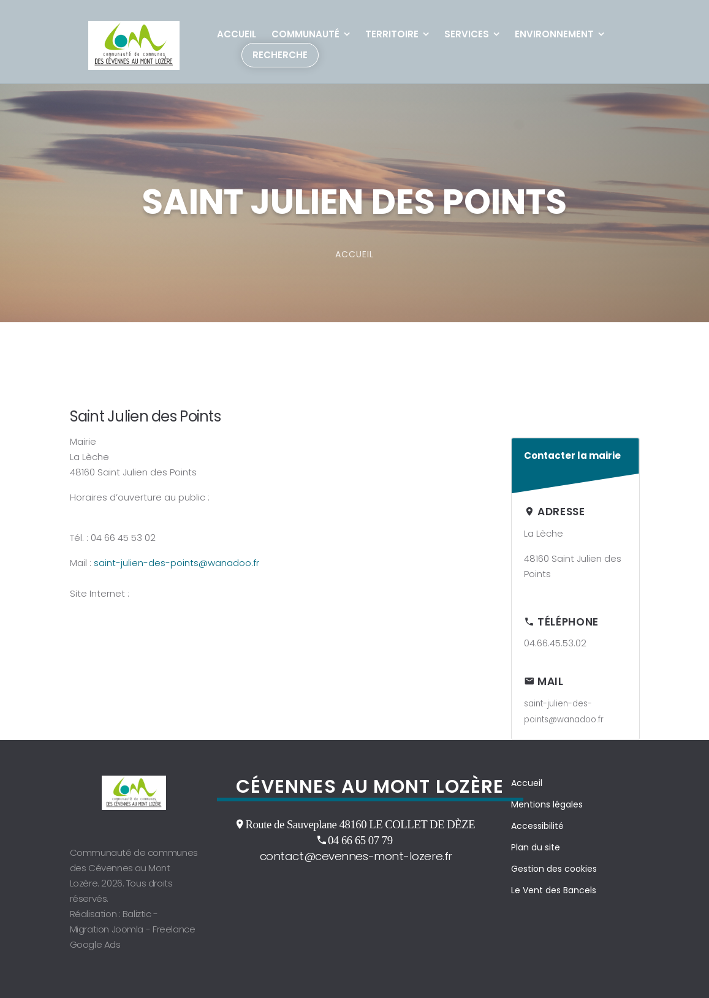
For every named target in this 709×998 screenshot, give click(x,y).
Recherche (280, 54)
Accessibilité (537, 826)
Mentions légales (547, 804)
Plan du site (535, 847)
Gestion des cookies (554, 869)
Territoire (392, 34)
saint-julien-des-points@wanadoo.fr (176, 562)
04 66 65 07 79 (360, 839)
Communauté (305, 34)
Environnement (554, 34)
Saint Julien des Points (145, 416)
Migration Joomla (107, 929)
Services (466, 34)
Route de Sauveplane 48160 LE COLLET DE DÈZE (360, 824)
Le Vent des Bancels (553, 890)
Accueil (236, 34)
